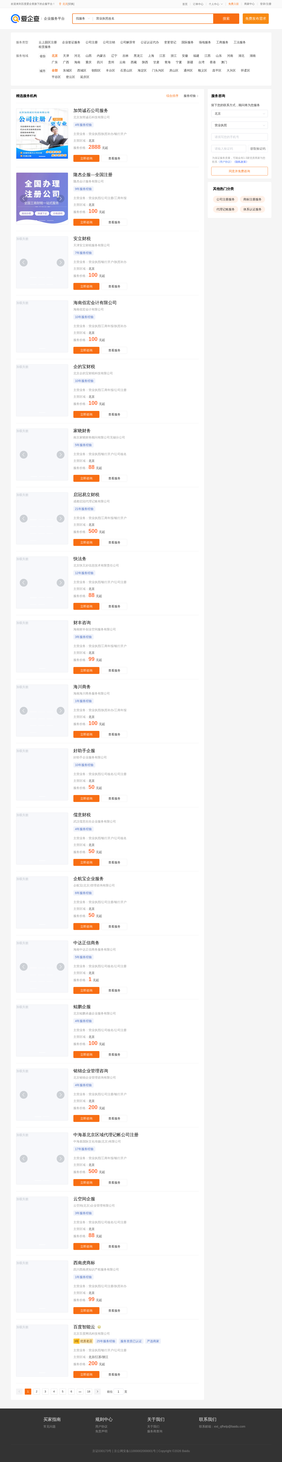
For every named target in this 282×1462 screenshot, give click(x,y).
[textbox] (166, 18)
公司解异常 (127, 42)
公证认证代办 (150, 42)
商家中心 (249, 4)
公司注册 (92, 42)
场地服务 (205, 42)
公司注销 (109, 42)
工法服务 (240, 42)
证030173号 (103, 1451)
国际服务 (187, 42)
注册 (268, 3)
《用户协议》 (225, 161)
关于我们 (153, 1426)
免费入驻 (233, 4)
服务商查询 (154, 1431)
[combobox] (155, 18)
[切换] (71, 3)
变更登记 (170, 42)
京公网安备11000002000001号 (135, 1451)
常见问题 (49, 1426)
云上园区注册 (48, 42)
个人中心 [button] (216, 4)
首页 (185, 4)
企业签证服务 (71, 42)
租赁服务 (45, 47)
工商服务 (222, 42)
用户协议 (101, 1426)
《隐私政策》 (241, 161)
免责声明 (101, 1431)
